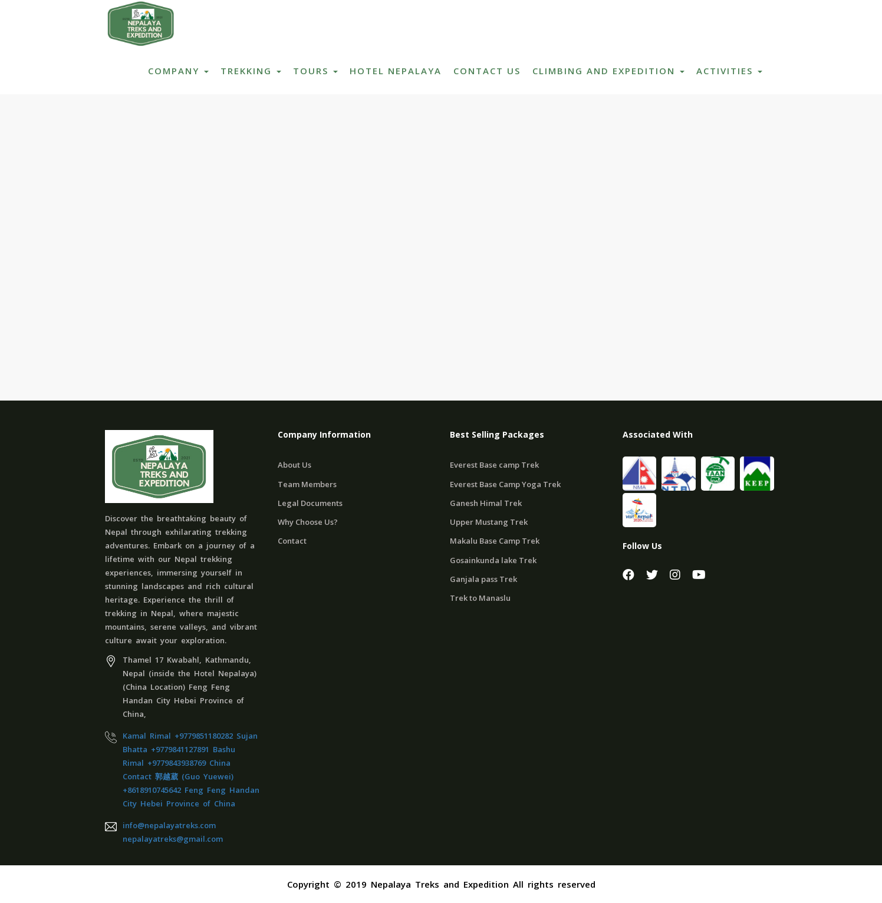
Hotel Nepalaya (396, 71)
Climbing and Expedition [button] (608, 71)
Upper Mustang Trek (489, 522)
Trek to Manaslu (480, 598)
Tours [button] (315, 71)
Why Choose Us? (308, 522)
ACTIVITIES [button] (729, 71)
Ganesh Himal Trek (486, 503)
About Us (294, 464)
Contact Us (487, 71)
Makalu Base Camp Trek (494, 540)
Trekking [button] (250, 71)
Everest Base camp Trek (494, 464)
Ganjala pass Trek (483, 579)
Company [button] (178, 71)
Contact (292, 540)
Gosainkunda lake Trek (493, 560)
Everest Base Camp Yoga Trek (505, 484)
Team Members (307, 484)
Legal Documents (310, 503)
